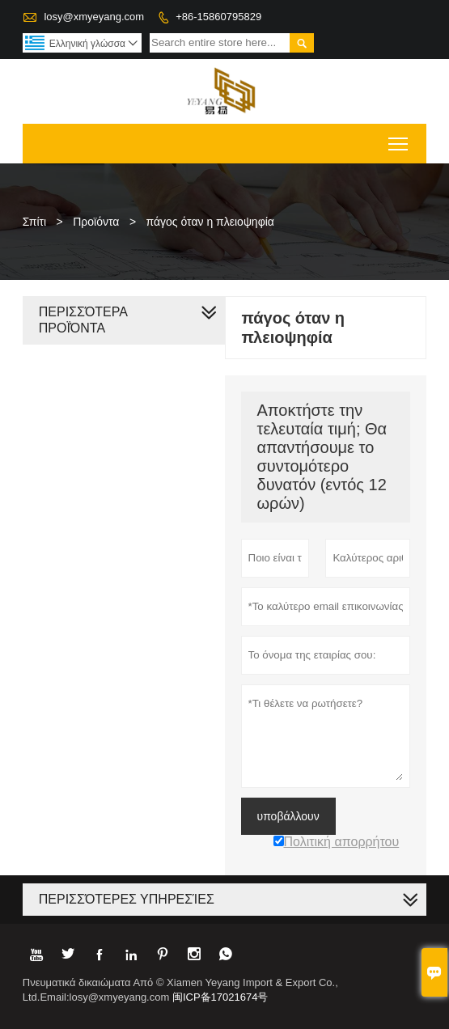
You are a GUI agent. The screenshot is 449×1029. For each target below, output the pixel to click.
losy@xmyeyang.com (94, 17)
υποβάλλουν (288, 816)
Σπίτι (34, 221)
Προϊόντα (96, 221)
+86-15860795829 (218, 17)
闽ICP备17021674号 (220, 997)
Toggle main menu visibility (399, 139)
